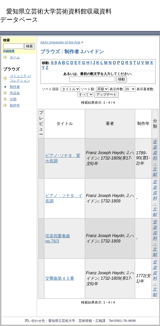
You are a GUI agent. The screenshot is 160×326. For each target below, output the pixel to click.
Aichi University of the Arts (60, 42)
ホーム (15, 57)
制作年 (15, 105)
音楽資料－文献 (155, 158)
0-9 (54, 62)
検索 (6, 40)
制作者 (15, 87)
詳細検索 (8, 50)
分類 (13, 99)
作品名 (15, 93)
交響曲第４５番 (59, 278)
